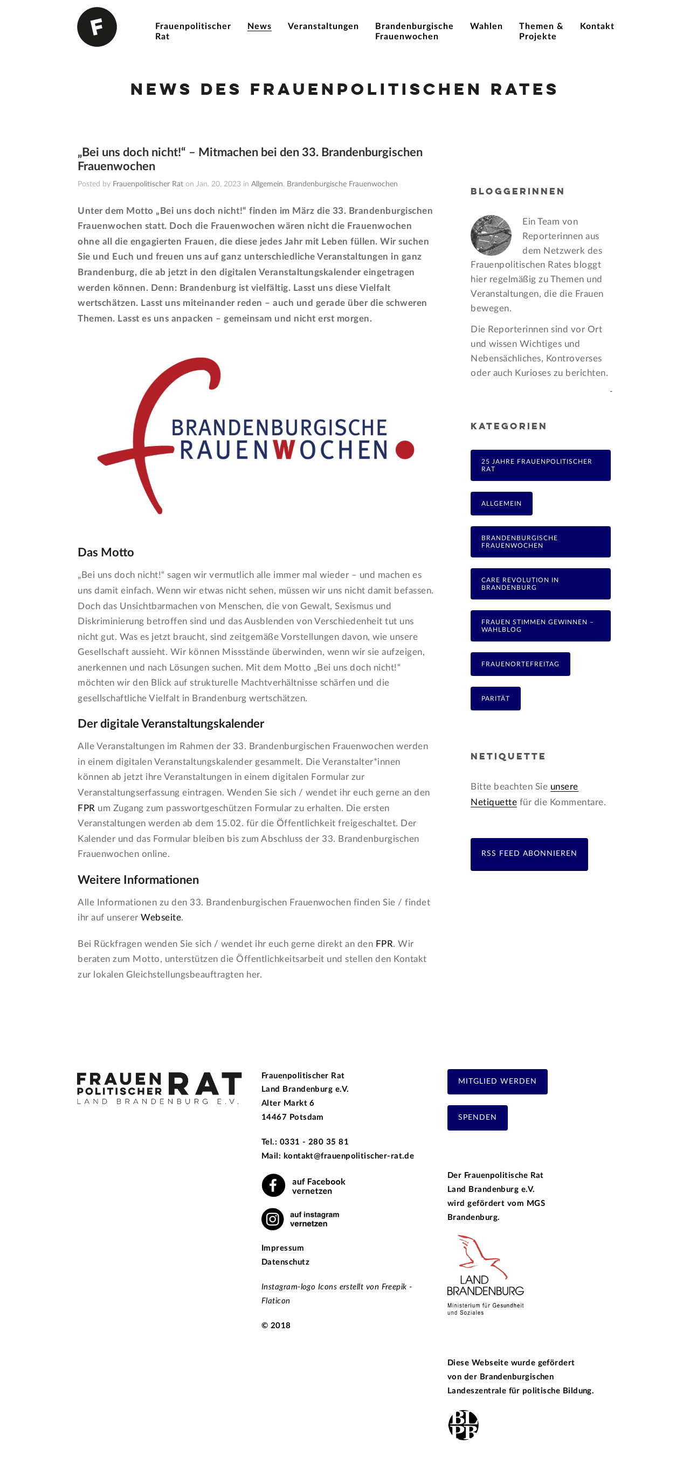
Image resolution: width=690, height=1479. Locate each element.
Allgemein (267, 184)
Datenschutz (285, 1262)
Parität (495, 698)
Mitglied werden (497, 1081)
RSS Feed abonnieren (529, 853)
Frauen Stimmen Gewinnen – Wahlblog (537, 626)
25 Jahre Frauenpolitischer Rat (536, 465)
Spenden (477, 1117)
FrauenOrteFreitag (520, 664)
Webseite (161, 917)
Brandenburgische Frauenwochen (342, 184)
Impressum (282, 1248)
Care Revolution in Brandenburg (520, 584)
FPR (86, 808)
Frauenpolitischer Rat (148, 184)
